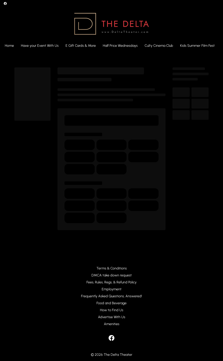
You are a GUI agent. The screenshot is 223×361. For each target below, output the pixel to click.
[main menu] (110, 45)
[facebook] (5, 3)
